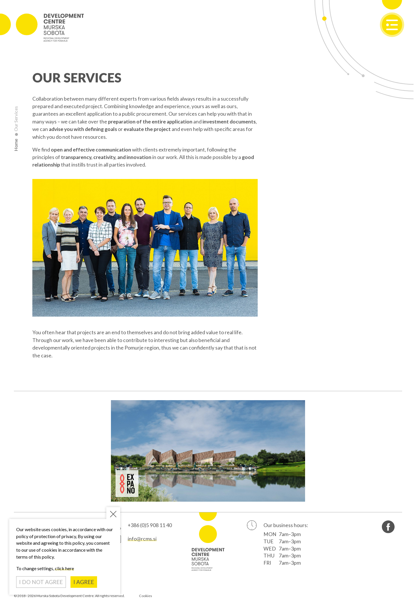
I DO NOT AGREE (41, 582)
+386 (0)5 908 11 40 (150, 525)
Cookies (145, 596)
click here (64, 568)
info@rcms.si (142, 539)
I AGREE (83, 582)
